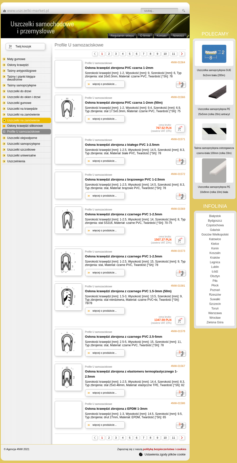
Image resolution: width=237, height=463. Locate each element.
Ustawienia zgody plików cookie (162, 454)
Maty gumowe (16, 59)
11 (173, 53)
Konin (215, 248)
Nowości (178, 35)
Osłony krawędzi (18, 65)
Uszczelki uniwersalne (21, 155)
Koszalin (215, 253)
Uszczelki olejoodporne (22, 138)
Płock (215, 285)
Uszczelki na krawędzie (22, 108)
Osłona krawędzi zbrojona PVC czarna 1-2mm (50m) (124, 102)
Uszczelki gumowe (19, 103)
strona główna (27, 11)
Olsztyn (215, 276)
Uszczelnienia (16, 161)
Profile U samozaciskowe (23, 131)
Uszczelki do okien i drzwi (24, 97)
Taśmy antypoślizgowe (21, 71)
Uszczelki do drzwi (19, 91)
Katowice (215, 239)
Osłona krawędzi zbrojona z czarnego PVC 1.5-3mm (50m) (128, 291)
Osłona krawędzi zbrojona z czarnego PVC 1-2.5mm (123, 214)
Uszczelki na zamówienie (23, 114)
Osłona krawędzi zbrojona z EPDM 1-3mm (116, 408)
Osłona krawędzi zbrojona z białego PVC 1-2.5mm (122, 144)
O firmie (145, 35)
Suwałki (215, 299)
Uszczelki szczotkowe (21, 149)
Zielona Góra (215, 322)
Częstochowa (215, 225)
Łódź (215, 271)
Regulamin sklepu (122, 35)
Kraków (215, 257)
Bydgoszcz (215, 220)
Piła (214, 280)
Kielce (215, 243)
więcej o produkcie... (105, 83)
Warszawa (215, 313)
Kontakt (162, 35)
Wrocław (215, 317)
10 (165, 53)
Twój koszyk (23, 46)
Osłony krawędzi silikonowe (25, 125)
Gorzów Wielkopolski (215, 234)
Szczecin (215, 304)
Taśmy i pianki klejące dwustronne (21, 78)
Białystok (215, 216)
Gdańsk (215, 230)
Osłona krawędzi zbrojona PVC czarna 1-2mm (119, 68)
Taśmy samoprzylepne (21, 85)
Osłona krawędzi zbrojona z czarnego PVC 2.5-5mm (123, 336)
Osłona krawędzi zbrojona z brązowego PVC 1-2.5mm (125, 179)
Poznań (215, 290)
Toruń (215, 308)
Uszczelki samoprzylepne (23, 143)
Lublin (215, 267)
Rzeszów (215, 294)
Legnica (215, 262)
